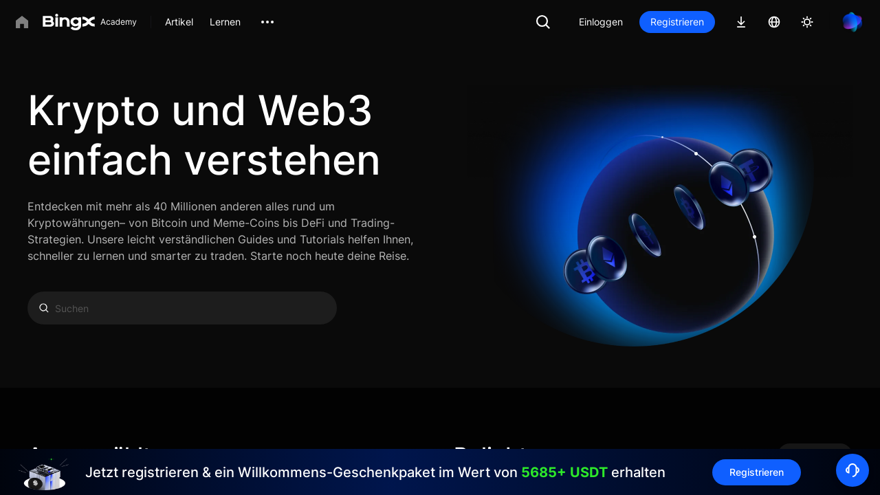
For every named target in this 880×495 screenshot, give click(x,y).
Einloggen (601, 22)
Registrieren (677, 22)
